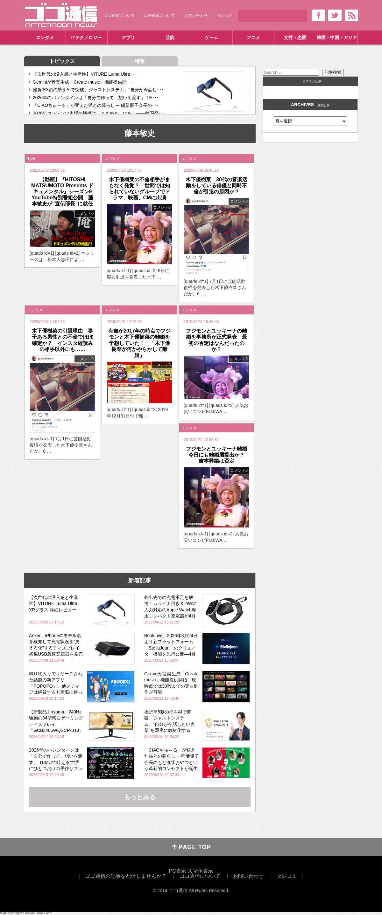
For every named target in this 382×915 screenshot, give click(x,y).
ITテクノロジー (86, 37)
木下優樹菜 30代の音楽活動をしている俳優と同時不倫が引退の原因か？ (216, 185)
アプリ (128, 37)
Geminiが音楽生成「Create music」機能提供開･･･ (83, 82)
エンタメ (45, 37)
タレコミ (224, 15)
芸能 (170, 37)
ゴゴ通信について (119, 15)
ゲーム (211, 37)
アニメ (253, 37)
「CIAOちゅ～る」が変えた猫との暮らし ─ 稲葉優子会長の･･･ (96, 105)
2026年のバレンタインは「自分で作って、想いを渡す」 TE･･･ (96, 97)
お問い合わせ (196, 15)
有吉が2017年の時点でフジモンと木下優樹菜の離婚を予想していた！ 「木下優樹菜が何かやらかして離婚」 (139, 343)
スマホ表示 (200, 871)
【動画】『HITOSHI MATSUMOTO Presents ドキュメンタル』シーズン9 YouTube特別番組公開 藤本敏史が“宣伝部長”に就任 (64, 192)
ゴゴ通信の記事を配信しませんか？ (125, 876)
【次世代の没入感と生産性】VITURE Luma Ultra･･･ (85, 74)
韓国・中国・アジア (337, 37)
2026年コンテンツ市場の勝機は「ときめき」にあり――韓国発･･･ (99, 113)
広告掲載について (159, 15)
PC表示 (177, 871)
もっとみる (140, 797)
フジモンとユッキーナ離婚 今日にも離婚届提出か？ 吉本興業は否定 (219, 455)
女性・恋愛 (295, 37)
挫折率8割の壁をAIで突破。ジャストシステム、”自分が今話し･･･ (98, 89)
